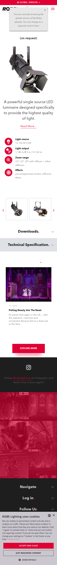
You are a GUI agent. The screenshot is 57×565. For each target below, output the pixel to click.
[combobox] (49, 515)
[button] (28, 559)
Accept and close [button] (28, 545)
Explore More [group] (28, 348)
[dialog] (28, 538)
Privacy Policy (13, 539)
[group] (3, 210)
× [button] (53, 515)
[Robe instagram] (28, 367)
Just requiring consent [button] (28, 553)
